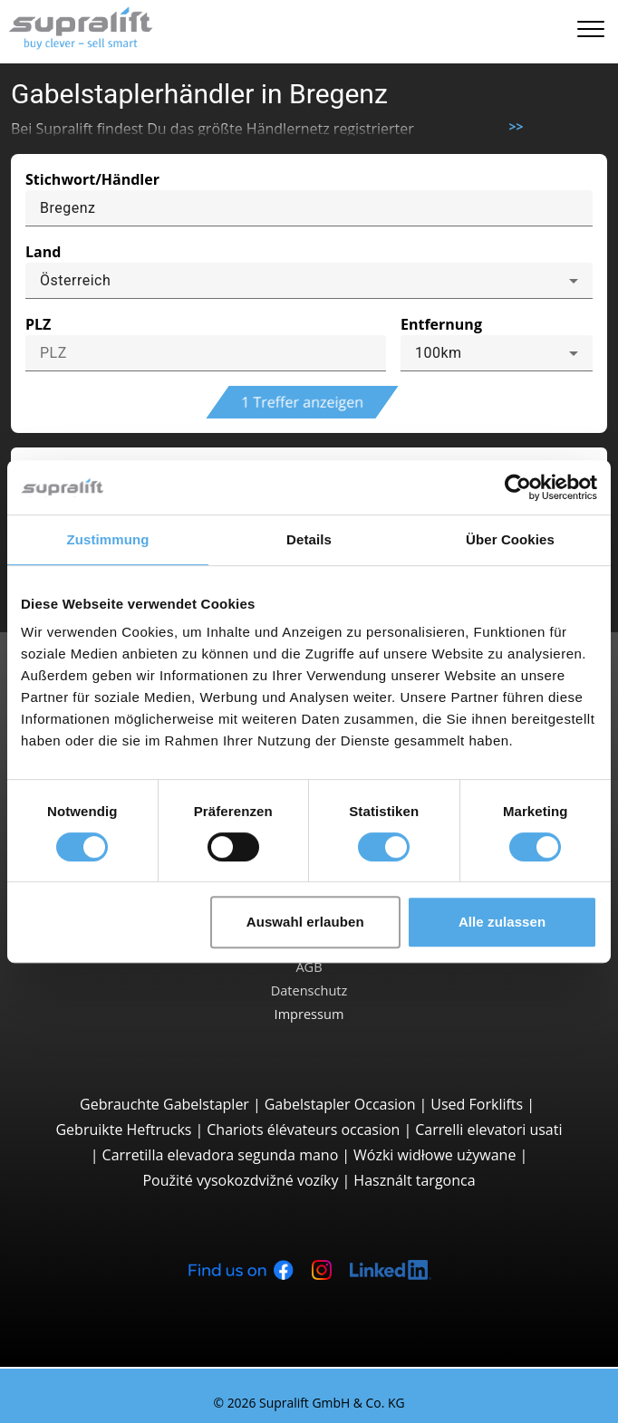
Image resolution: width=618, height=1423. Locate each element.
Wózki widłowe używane (434, 1155)
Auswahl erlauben (305, 921)
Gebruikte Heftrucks (123, 1129)
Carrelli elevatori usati (488, 1129)
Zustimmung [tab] (108, 539)
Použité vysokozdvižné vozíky (240, 1180)
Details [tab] (309, 539)
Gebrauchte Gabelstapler (164, 1104)
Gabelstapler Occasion (340, 1104)
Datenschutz (309, 990)
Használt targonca (414, 1180)
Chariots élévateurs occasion (303, 1129)
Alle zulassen (502, 921)
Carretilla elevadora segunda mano (220, 1155)
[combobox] (309, 281)
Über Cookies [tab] (510, 539)
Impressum (309, 1014)
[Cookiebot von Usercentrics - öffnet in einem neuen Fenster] (518, 487)
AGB (308, 966)
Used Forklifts (476, 1104)
